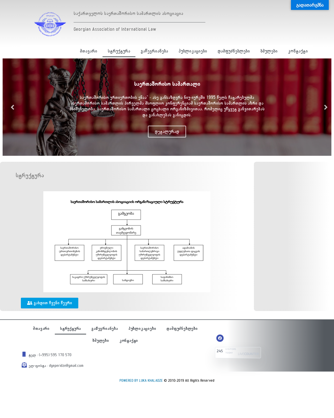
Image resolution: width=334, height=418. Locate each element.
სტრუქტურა (119, 51)
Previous (10, 107)
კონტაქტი (298, 51)
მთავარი (88, 51)
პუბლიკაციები (192, 51)
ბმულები (269, 51)
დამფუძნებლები (234, 51)
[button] (49, 303)
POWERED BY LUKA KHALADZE (141, 380)
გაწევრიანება (154, 51)
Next (323, 107)
